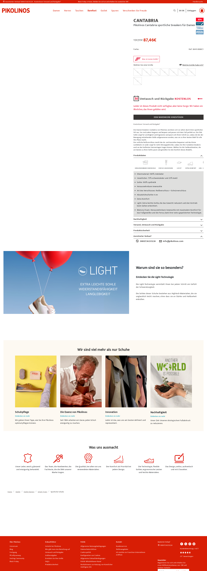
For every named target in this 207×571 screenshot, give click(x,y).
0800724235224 (146, 240)
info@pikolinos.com (171, 240)
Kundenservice (121, 545)
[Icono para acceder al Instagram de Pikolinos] (190, 543)
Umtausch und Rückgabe (54, 552)
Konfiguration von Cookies (90, 555)
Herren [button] (67, 10)
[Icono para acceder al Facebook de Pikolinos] (182, 543)
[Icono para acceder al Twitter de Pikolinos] (186, 543)
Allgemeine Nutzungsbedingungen (93, 545)
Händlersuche (198, 1)
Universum (14, 545)
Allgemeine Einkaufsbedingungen (93, 558)
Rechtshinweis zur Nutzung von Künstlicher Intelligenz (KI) (97, 565)
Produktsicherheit (51, 564)
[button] (191, 12)
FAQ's (47, 561)
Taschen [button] (79, 10)
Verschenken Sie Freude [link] (135, 10)
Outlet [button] (104, 10)
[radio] (137, 71)
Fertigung (13, 552)
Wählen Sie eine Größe (143, 64)
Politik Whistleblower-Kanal (91, 561)
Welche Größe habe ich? (191, 64)
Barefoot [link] (92, 10)
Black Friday (14, 561)
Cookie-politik (86, 552)
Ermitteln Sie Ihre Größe (54, 558)
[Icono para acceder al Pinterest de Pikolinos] (194, 543)
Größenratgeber (51, 555)
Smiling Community (17, 558)
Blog (11, 548)
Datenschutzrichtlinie (88, 548)
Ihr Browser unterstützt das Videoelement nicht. (36, 381)
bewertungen (188, 555)
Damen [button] (56, 10)
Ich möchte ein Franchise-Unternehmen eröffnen (130, 553)
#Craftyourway (15, 555)
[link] (16, 10)
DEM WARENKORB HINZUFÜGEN (168, 116)
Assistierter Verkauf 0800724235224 (19, 1)
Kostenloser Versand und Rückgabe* (47, 1)
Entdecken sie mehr (22, 415)
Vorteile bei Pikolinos (53, 545)
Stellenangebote (122, 548)
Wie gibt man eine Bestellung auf (57, 548)
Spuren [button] (115, 10)
